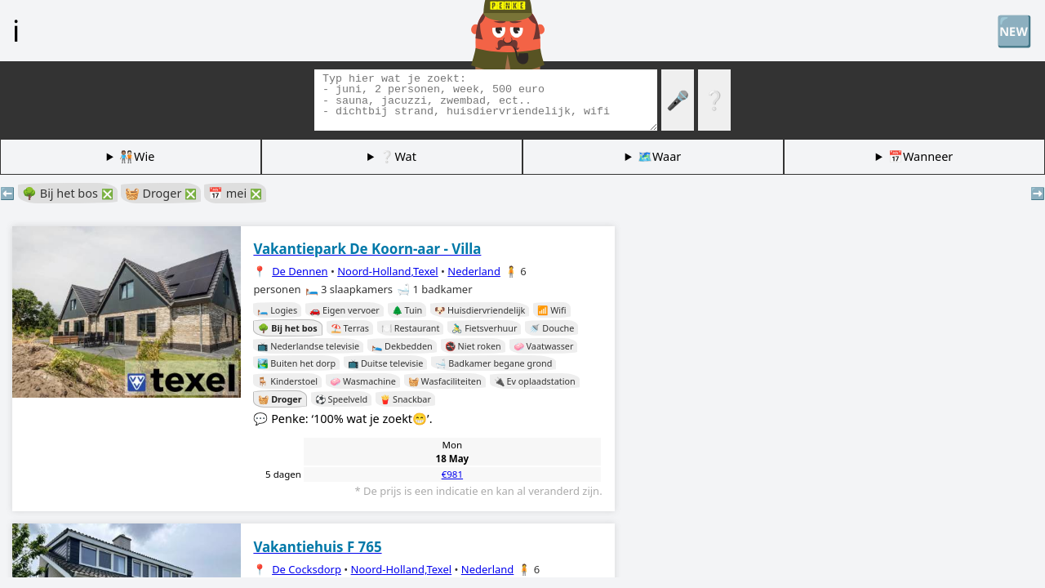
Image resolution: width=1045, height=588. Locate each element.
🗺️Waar (659, 156)
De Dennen (299, 271)
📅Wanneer (920, 156)
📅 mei (235, 193)
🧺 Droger (161, 193)
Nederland (473, 271)
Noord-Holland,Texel (387, 271)
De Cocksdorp (306, 569)
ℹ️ (16, 30)
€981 (452, 474)
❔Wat (398, 156)
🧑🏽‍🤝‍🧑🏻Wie (136, 156)
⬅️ (7, 193)
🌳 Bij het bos (67, 193)
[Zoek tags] (485, 100)
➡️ (1037, 193)
